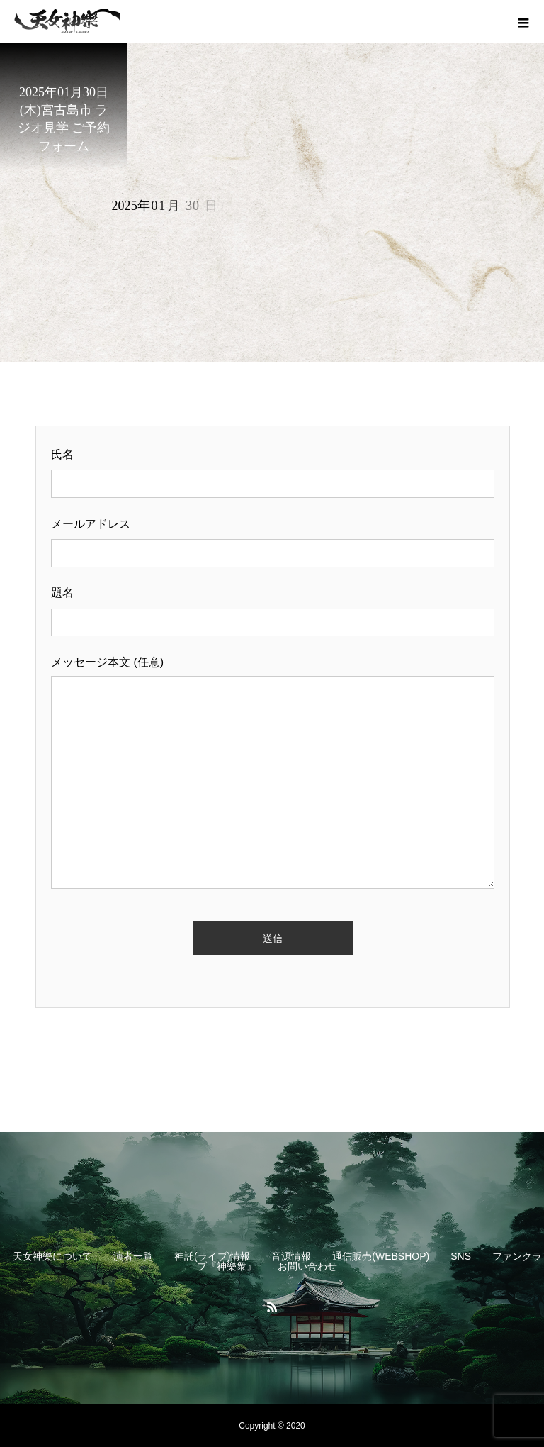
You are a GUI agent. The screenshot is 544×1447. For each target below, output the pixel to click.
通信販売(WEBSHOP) (380, 1256)
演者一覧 (133, 1256)
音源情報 (291, 1256)
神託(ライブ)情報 (212, 1256)
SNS (460, 1256)
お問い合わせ (307, 1266)
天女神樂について (52, 1256)
